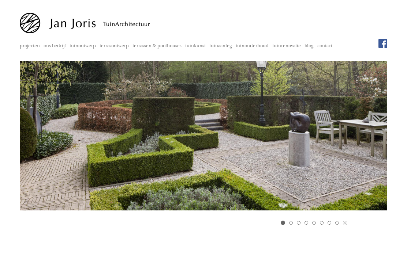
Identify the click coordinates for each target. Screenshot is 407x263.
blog (309, 46)
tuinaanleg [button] (220, 46)
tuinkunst (195, 46)
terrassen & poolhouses (157, 46)
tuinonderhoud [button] (252, 46)
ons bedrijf (55, 46)
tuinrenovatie (286, 46)
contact (324, 46)
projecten (30, 46)
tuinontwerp (83, 46)
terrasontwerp (114, 46)
